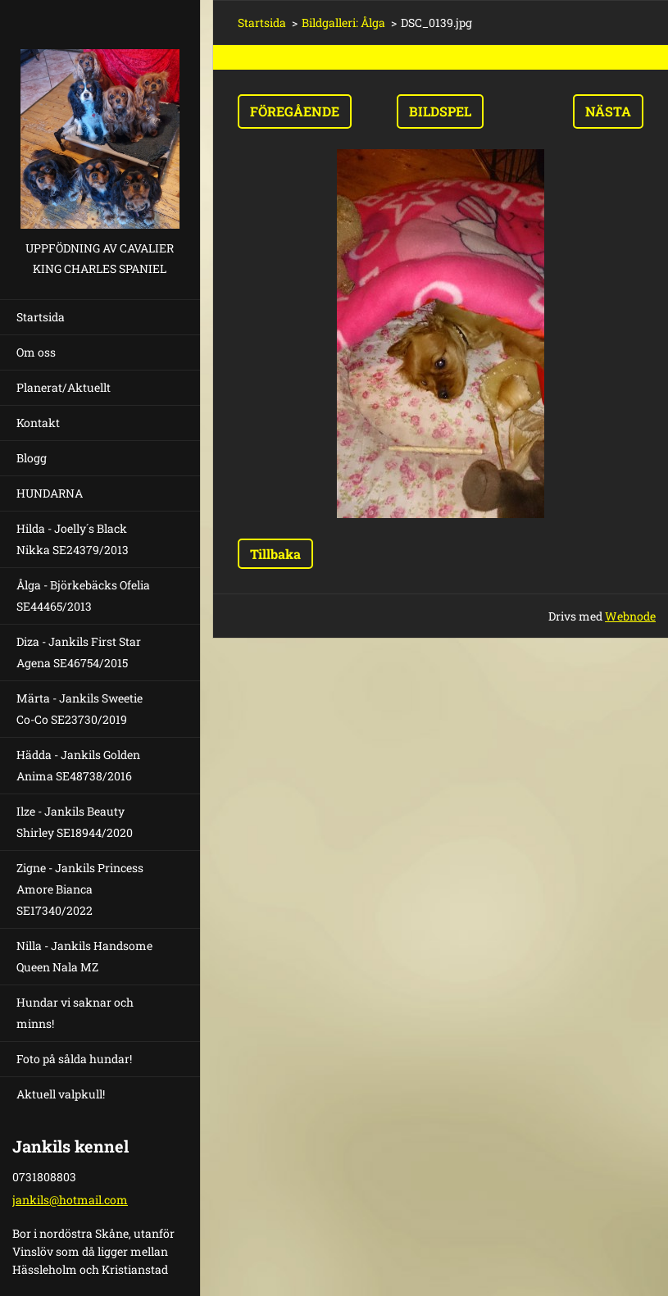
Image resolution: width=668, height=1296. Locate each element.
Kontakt (38, 422)
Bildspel (440, 111)
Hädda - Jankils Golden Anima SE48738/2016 (78, 765)
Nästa (608, 111)
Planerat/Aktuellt (63, 387)
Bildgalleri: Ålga (343, 22)
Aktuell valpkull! (60, 1094)
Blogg (31, 458)
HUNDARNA (49, 493)
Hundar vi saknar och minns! (75, 1012)
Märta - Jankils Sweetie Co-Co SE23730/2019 (79, 708)
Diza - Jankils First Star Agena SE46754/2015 (78, 652)
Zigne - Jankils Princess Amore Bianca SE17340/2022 (79, 889)
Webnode (630, 616)
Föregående (294, 111)
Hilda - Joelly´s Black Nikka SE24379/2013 (72, 539)
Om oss (36, 352)
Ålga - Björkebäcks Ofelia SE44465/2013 (83, 595)
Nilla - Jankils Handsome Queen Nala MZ (84, 956)
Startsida (40, 317)
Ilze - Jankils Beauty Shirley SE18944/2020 (74, 821)
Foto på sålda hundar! (74, 1058)
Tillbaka (275, 553)
